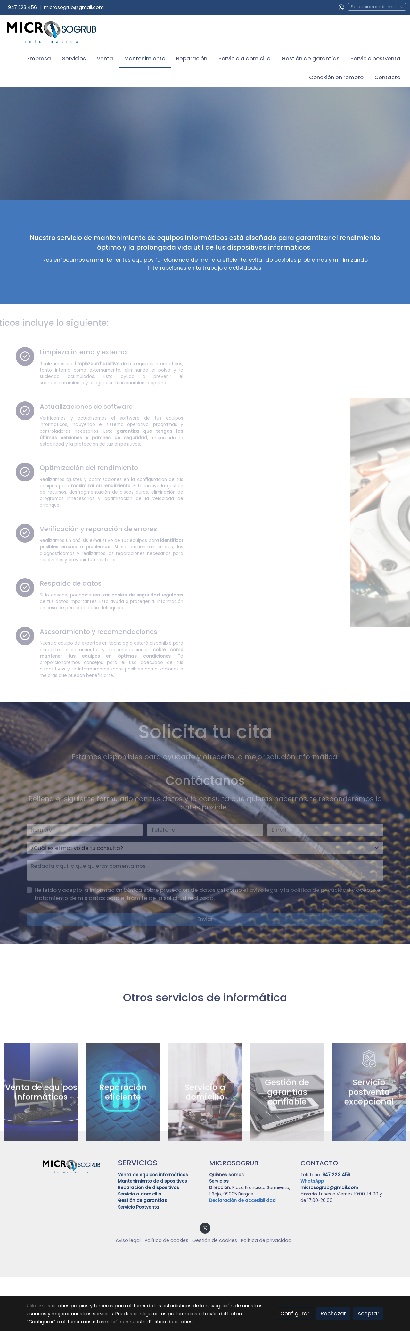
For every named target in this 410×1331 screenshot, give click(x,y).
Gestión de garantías (142, 1255)
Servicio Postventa (138, 1262)
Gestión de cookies (214, 1295)
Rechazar (333, 1313)
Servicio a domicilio (139, 1249)
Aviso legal (128, 1295)
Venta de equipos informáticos (153, 1229)
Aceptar (368, 1313)
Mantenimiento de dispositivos (152, 1236)
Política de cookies (166, 1295)
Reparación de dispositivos (149, 1242)
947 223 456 (22, 7)
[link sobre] (68, 1220)
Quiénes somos (226, 1229)
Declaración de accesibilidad (242, 1255)
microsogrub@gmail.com (74, 7)
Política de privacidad (266, 1295)
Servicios (219, 1236)
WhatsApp (312, 1236)
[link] (51, 32)
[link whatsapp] (341, 7)
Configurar (294, 1313)
